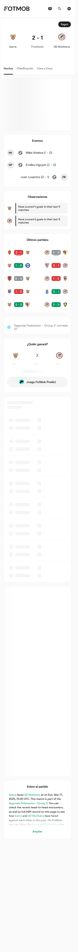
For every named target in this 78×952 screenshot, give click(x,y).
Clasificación (25, 68)
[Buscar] (59, 9)
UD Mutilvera (32, 794)
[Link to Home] (16, 9)
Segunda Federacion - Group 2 (28, 803)
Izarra (12, 794)
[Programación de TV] (50, 9)
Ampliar (37, 831)
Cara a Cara (44, 68)
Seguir (64, 24)
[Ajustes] (69, 9)
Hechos (8, 68)
